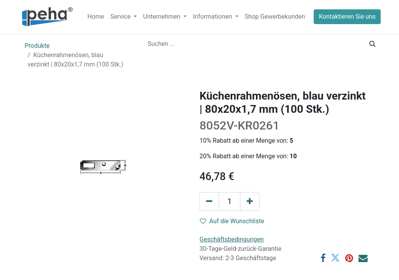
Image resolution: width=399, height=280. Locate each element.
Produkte (37, 45)
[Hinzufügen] (250, 201)
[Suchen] (372, 44)
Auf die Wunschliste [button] (232, 221)
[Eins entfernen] (209, 201)
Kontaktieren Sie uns (347, 16)
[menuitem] (95, 16)
